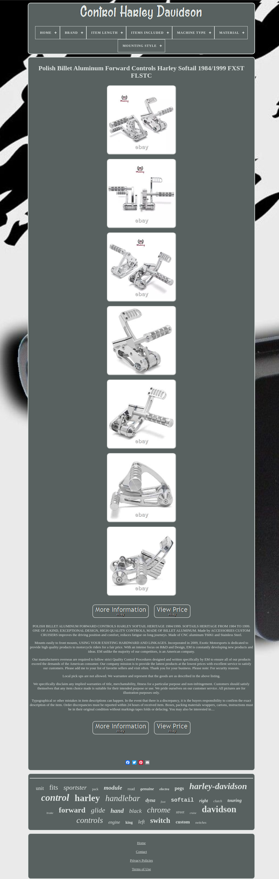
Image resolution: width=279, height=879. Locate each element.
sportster (75, 787)
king (129, 822)
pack (95, 789)
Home (141, 843)
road (131, 789)
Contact (141, 852)
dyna (150, 800)
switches (201, 823)
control (55, 797)
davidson (219, 809)
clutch (217, 801)
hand (117, 810)
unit (40, 788)
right (203, 800)
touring (235, 800)
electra (164, 789)
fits (53, 787)
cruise (193, 812)
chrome (159, 809)
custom (183, 822)
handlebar (122, 798)
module (113, 787)
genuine (147, 789)
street (180, 812)
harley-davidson (218, 786)
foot (163, 801)
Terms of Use (141, 869)
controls (90, 820)
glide (98, 810)
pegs (179, 788)
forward (72, 810)
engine (114, 822)
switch (160, 820)
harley (87, 798)
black (135, 811)
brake (50, 812)
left (141, 822)
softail (182, 800)
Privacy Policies (141, 860)
